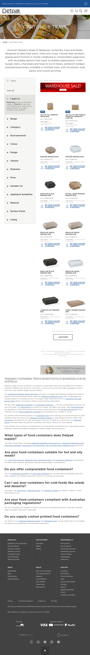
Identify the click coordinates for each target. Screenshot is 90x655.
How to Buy (65, 573)
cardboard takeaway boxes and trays (23, 394)
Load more (63, 337)
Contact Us (42, 601)
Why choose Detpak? (43, 571)
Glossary (64, 584)
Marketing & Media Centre (67, 591)
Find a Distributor (67, 576)
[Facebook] (31, 642)
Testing (38, 549)
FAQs (62, 579)
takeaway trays (43, 415)
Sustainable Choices (68, 551)
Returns (63, 587)
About (38, 567)
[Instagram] (51, 642)
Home (5, 42)
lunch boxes (25, 407)
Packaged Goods (14, 554)
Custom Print (42, 540)
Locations (64, 571)
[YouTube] (45, 642)
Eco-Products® (66, 546)
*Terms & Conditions (25, 601)
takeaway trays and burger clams (38, 460)
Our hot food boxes (16, 460)
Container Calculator (68, 595)
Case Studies (40, 581)
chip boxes (8, 420)
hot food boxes (77, 407)
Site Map (54, 601)
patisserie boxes (33, 490)
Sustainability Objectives (65, 558)
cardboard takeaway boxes (52, 396)
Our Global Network (43, 573)
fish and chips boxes (69, 409)
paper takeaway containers (30, 412)
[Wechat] (58, 642)
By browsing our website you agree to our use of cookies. (29, 612)
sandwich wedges (51, 490)
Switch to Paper (66, 554)
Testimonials (40, 584)
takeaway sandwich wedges (41, 418)
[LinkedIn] (38, 642)
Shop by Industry (14, 549)
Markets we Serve (14, 551)
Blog (9, 573)
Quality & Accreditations (41, 578)
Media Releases (13, 579)
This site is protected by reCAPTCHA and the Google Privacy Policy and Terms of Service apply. (42, 606)
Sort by (10, 90)
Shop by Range (13, 546)
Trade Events (12, 576)
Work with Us (40, 587)
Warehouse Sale (13, 559)
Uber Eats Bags (13, 557)
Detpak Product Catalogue (17, 543)
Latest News (12, 571)
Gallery (38, 546)
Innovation (39, 543)
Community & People (68, 549)
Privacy (10, 601)
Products (12, 540)
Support (64, 567)
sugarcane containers (45, 405)
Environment (65, 543)
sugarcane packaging (24, 405)
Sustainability (67, 540)
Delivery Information (68, 581)
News (10, 567)
